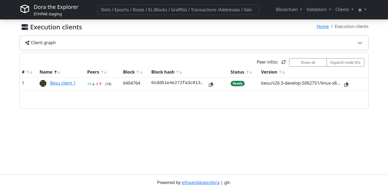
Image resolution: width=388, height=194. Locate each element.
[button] (289, 9)
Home (323, 26)
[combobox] (178, 10)
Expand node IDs (345, 62)
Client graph (40, 43)
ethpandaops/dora (201, 182)
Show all (308, 62)
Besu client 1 (63, 83)
